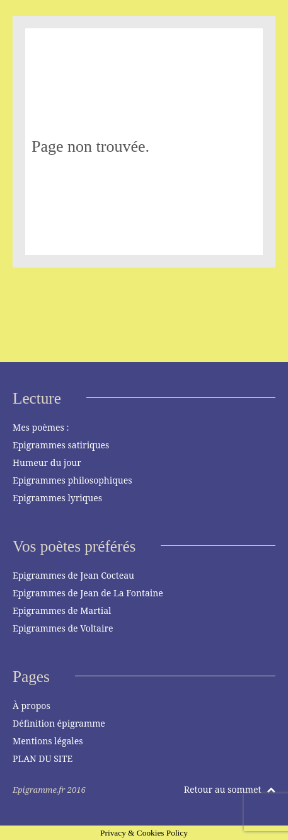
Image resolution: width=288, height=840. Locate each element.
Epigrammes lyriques (57, 498)
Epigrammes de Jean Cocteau (73, 575)
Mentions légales (48, 741)
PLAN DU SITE (42, 758)
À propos (31, 706)
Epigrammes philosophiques (72, 480)
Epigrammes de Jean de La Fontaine (88, 593)
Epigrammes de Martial (62, 610)
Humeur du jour (47, 462)
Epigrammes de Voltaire (63, 628)
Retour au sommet (229, 789)
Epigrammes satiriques (61, 445)
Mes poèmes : (41, 427)
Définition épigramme (59, 723)
